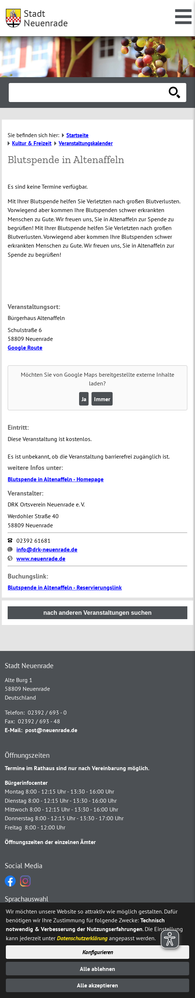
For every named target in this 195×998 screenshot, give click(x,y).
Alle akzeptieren (97, 985)
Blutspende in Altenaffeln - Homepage (56, 479)
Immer (102, 399)
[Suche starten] (174, 92)
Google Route (25, 347)
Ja (84, 399)
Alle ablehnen (97, 968)
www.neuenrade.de (40, 558)
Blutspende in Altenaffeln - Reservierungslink (65, 587)
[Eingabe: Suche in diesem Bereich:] (89, 92)
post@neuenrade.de (51, 730)
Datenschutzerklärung (82, 938)
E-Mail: (13, 730)
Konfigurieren (97, 952)
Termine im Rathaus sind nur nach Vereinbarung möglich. (77, 768)
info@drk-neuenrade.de (46, 549)
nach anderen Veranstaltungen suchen (97, 612)
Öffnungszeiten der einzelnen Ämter (50, 842)
